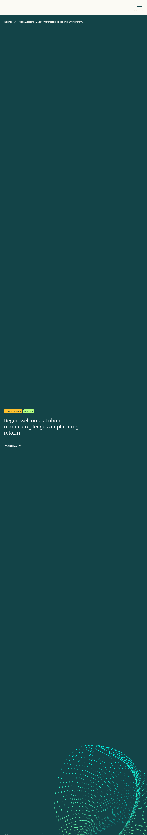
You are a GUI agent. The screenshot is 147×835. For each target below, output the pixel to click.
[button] (140, 7)
